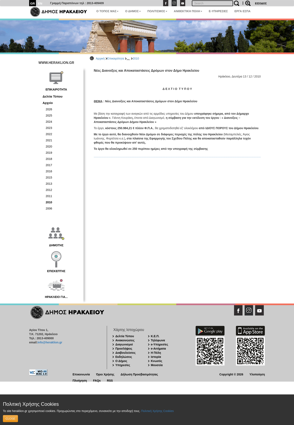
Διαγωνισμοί (124, 344)
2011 (49, 196)
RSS (110, 380)
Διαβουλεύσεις (125, 352)
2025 (49, 115)
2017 (49, 165)
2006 (49, 208)
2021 (49, 140)
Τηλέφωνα (158, 340)
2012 (49, 190)
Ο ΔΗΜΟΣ (133, 11)
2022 (49, 134)
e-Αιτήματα (158, 348)
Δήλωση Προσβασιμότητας (139, 374)
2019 (49, 152)
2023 (49, 128)
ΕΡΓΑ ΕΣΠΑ (242, 11)
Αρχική (100, 58)
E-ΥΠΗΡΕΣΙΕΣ (218, 11)
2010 (136, 58)
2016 (49, 171)
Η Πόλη (156, 352)
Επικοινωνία (81, 374)
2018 (49, 159)
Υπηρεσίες (122, 365)
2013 (49, 183)
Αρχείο (48, 103)
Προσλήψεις (123, 348)
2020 (49, 146)
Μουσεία (157, 365)
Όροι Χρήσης (105, 374)
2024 (49, 121)
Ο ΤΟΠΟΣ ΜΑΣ (107, 11)
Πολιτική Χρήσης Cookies (157, 411)
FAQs (97, 380)
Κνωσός (156, 361)
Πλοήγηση (80, 380)
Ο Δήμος (121, 361)
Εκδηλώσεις (123, 356)
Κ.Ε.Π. (155, 336)
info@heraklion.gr (49, 342)
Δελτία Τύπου (52, 96)
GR (32, 3)
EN (40, 3)
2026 (49, 109)
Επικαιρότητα (115, 58)
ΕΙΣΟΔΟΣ (261, 3)
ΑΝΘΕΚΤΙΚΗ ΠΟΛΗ (188, 11)
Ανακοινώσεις (125, 340)
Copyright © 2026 (231, 374)
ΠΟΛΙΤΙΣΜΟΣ (157, 11)
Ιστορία (156, 356)
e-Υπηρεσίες (159, 344)
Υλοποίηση (257, 374)
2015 (49, 177)
